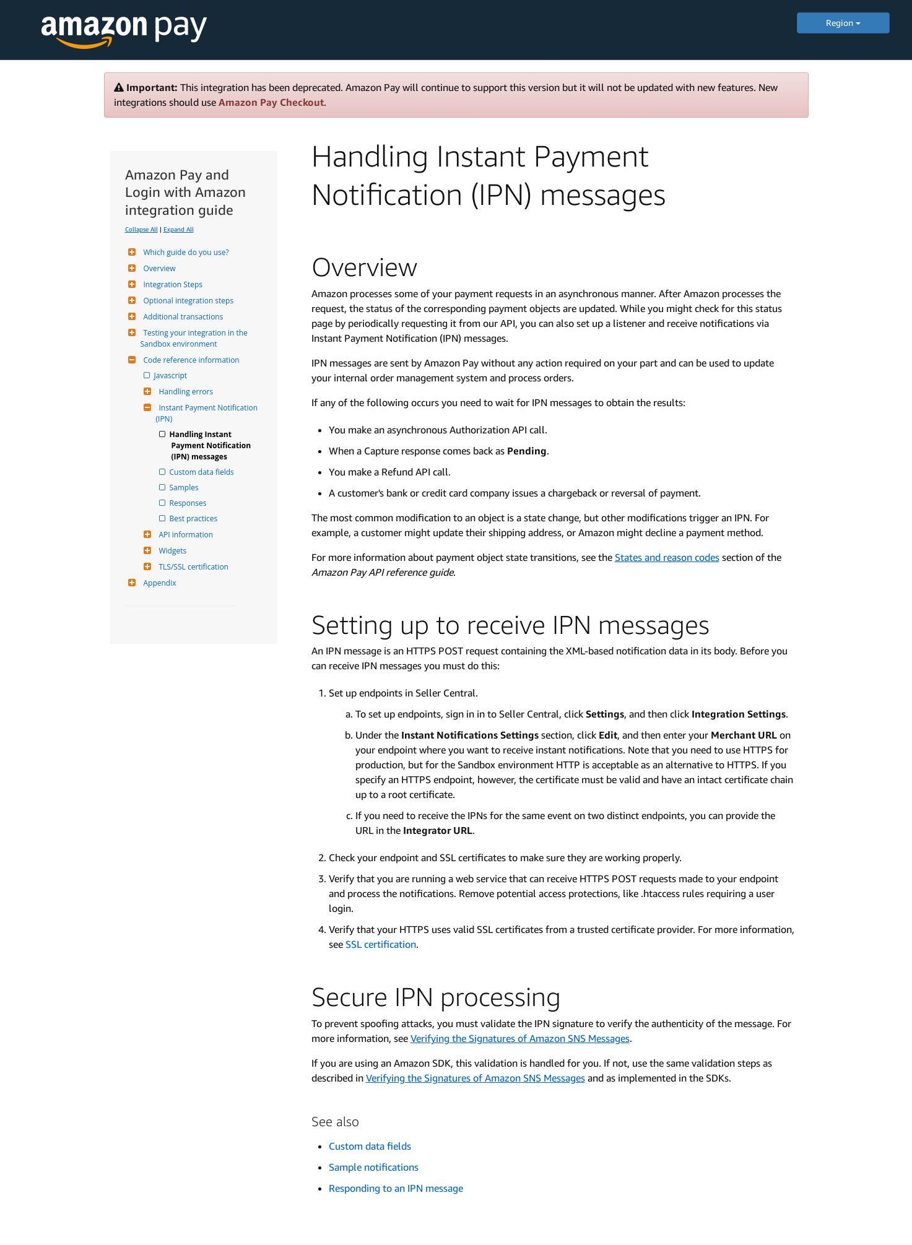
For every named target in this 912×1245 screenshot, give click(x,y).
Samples (185, 487)
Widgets (171, 550)
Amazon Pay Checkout (271, 102)
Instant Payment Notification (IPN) (208, 413)
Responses (189, 503)
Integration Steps (171, 284)
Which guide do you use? (185, 252)
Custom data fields (203, 472)
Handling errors (185, 391)
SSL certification (380, 944)
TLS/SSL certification (192, 567)
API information (185, 534)
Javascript (172, 375)
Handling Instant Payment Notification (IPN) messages (212, 445)
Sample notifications (374, 1167)
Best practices (195, 518)
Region (843, 22)
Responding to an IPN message (396, 1188)
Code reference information (190, 360)
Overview (158, 268)
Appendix (158, 583)
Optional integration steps (187, 300)
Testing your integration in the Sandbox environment (195, 338)
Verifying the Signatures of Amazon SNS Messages (520, 1038)
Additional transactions (182, 316)
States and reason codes (667, 557)
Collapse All (141, 229)
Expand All (178, 229)
